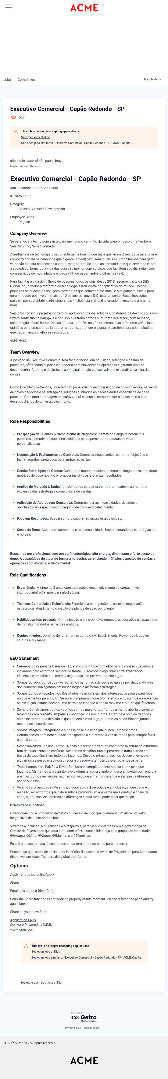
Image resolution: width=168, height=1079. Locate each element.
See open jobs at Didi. (35, 137)
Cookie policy (92, 1027)
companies (26, 80)
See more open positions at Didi (41, 982)
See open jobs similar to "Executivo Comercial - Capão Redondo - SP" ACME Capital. (76, 143)
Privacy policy (73, 1027)
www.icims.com (22, 929)
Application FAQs (23, 920)
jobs (7, 80)
